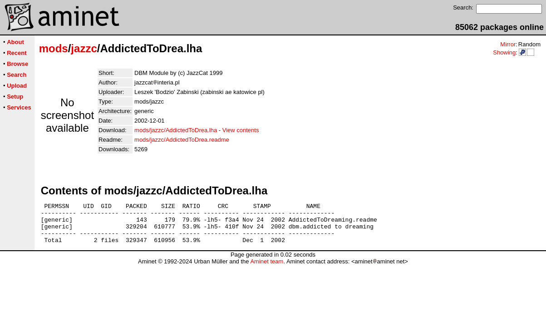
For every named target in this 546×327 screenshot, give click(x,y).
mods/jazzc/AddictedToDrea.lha (175, 130)
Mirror (508, 44)
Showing (504, 52)
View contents (240, 130)
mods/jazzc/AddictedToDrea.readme (181, 139)
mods (53, 48)
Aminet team (266, 269)
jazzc (84, 48)
